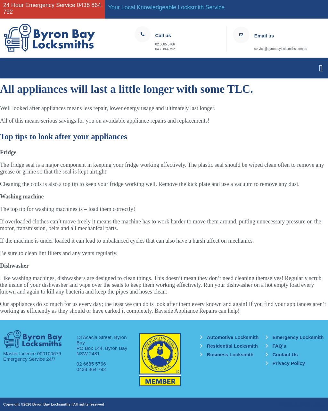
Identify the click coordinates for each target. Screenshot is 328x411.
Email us (264, 35)
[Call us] (143, 34)
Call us (163, 35)
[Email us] (241, 35)
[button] (321, 68)
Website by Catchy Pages (301, 405)
